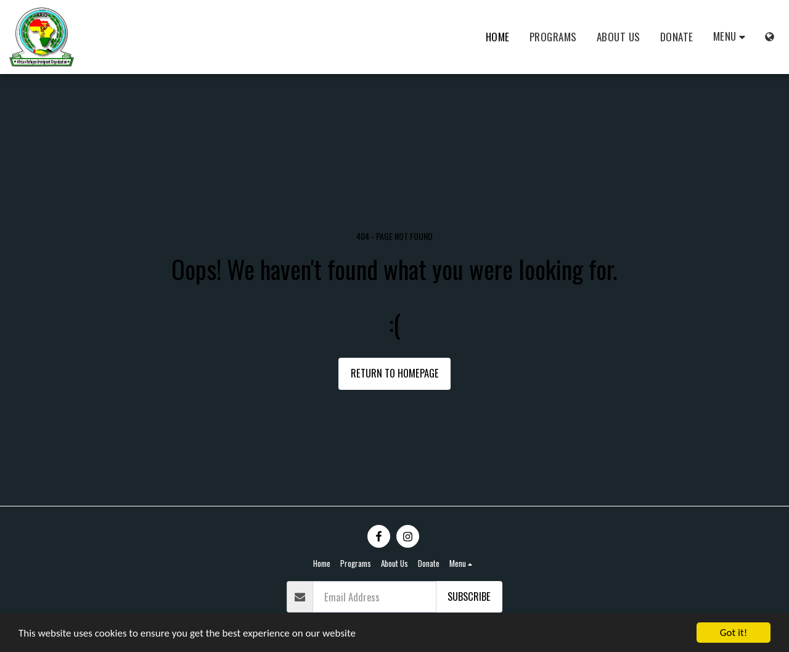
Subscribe (469, 596)
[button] (731, 37)
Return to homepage (395, 373)
